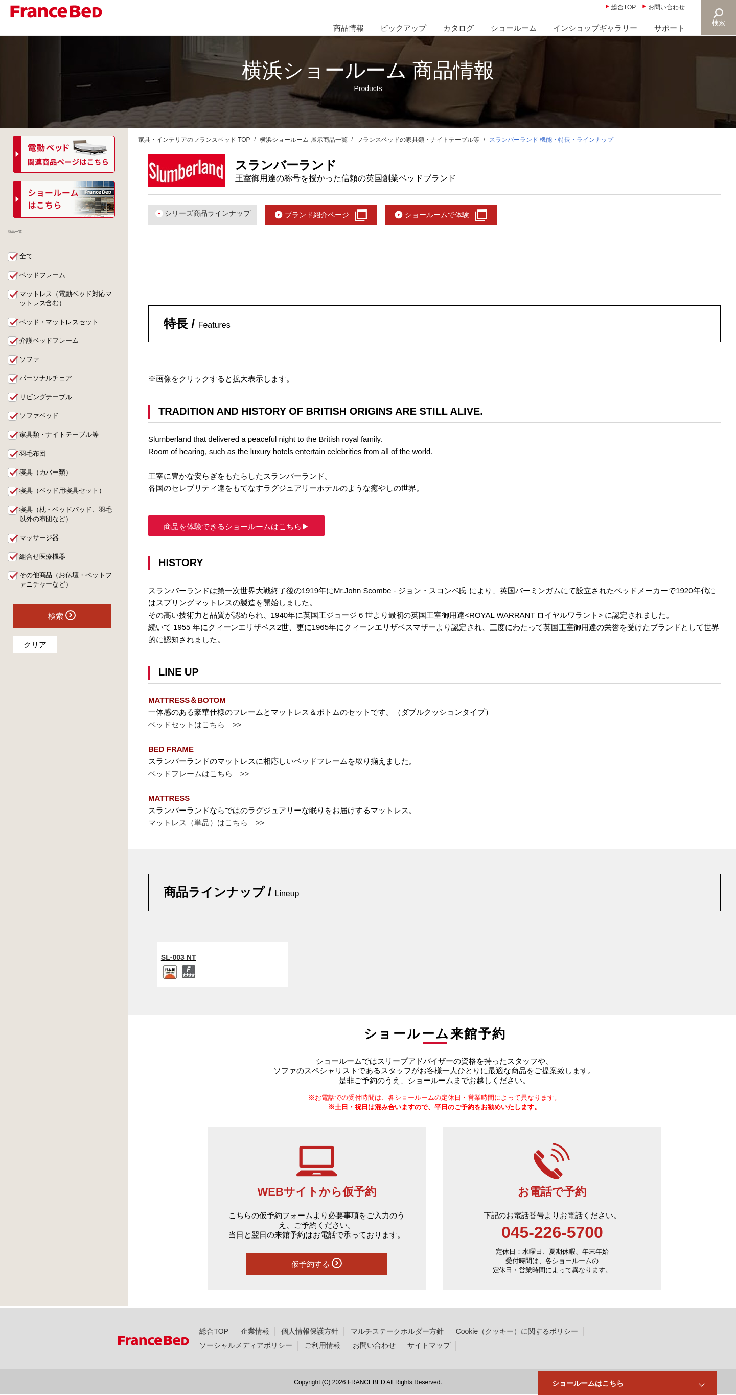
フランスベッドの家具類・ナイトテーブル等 (418, 139)
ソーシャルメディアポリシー (245, 1345)
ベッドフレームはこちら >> (198, 775)
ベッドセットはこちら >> (194, 726)
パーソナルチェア (49, 385)
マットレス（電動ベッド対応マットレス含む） (66, 302)
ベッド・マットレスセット (63, 327)
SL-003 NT (179, 958)
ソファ (31, 366)
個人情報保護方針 (309, 1331)
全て (27, 259)
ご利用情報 (322, 1345)
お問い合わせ (666, 7)
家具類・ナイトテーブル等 (63, 443)
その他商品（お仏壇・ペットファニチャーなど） (66, 593)
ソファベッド (41, 424)
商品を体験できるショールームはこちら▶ (236, 528)
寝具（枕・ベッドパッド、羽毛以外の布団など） (66, 525)
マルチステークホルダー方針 (397, 1331)
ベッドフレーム (45, 279)
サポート (669, 28)
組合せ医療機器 (45, 569)
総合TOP (623, 7)
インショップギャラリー (595, 28)
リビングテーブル (49, 404)
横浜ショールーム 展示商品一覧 (303, 139)
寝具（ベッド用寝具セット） (66, 502)
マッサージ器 (41, 550)
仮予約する (316, 1265)
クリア (35, 658)
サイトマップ (428, 1345)
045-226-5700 (552, 1234)
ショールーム (514, 28)
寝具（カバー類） (49, 482)
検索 (718, 23)
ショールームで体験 (454, 215)
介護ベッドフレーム (52, 346)
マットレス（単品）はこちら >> (206, 824)
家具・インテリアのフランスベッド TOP (194, 139)
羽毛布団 (34, 463)
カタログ (458, 28)
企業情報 (255, 1331)
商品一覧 (29, 237)
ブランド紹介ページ (327, 215)
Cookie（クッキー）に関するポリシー (517, 1331)
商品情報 (348, 28)
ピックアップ (403, 28)
